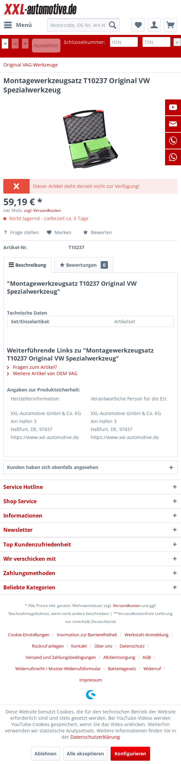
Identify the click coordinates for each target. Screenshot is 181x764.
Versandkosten (126, 605)
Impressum (90, 680)
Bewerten (97, 232)
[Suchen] (113, 25)
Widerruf (152, 669)
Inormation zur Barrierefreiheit (87, 635)
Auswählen (46, 45)
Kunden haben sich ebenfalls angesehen (52, 467)
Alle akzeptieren (85, 753)
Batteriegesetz (122, 669)
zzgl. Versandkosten (42, 210)
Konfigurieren (130, 753)
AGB (146, 657)
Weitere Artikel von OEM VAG (42, 373)
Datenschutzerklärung (95, 737)
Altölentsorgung (119, 657)
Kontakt (79, 646)
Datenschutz (132, 646)
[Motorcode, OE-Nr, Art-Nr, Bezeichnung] (83, 25)
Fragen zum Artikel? (32, 367)
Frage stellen (21, 232)
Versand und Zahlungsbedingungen (61, 657)
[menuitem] (17, 25)
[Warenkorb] (170, 25)
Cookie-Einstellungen (28, 635)
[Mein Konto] (154, 25)
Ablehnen (45, 753)
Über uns (103, 646)
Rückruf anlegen (48, 646)
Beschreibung (27, 265)
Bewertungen (84, 265)
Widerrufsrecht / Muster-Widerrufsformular (58, 669)
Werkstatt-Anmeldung (146, 635)
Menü (18, 24)
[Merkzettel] (137, 25)
